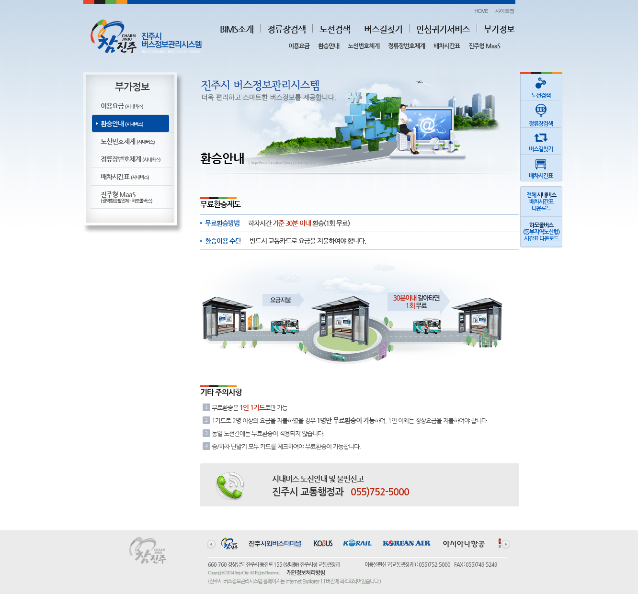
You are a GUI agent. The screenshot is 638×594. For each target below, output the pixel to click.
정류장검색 (286, 29)
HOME (481, 10)
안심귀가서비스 (443, 29)
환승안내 (328, 45)
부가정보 (499, 29)
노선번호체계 (363, 45)
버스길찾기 (383, 29)
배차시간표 (446, 45)
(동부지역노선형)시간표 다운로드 (541, 232)
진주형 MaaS (484, 45)
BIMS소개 (236, 29)
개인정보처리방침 (305, 572)
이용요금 (298, 45)
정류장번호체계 (406, 45)
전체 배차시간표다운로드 (541, 201)
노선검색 (334, 29)
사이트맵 (504, 10)
